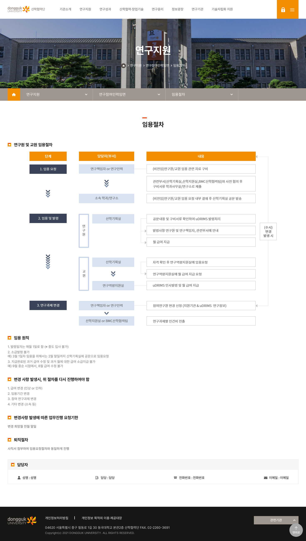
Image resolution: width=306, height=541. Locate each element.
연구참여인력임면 (157, 65)
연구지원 (136, 65)
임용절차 (179, 65)
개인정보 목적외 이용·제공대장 (102, 518)
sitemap (292, 9)
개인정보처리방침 (56, 518)
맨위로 (296, 532)
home (14, 94)
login (283, 9)
